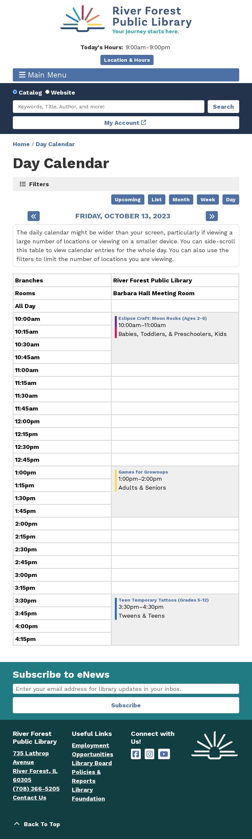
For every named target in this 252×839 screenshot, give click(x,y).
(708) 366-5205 (36, 788)
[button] (125, 47)
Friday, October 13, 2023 (122, 216)
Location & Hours (127, 60)
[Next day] (212, 216)
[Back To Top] (126, 824)
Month (181, 199)
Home (21, 144)
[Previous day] (34, 216)
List (157, 199)
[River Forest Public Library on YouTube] (164, 754)
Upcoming (128, 199)
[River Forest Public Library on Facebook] (136, 754)
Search (223, 106)
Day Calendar (55, 144)
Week (207, 199)
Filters (39, 184)
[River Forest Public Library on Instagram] (150, 754)
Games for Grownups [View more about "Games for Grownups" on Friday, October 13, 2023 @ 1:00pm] (143, 472)
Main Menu (43, 74)
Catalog (30, 92)
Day (231, 199)
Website (63, 92)
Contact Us (29, 797)
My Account (121, 122)
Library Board (92, 763)
